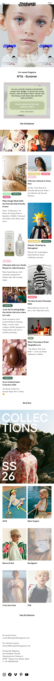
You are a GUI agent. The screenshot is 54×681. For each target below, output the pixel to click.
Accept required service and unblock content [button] (27, 105)
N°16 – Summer (27, 55)
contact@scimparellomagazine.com (16, 638)
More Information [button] (27, 112)
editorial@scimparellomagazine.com (16, 646)
